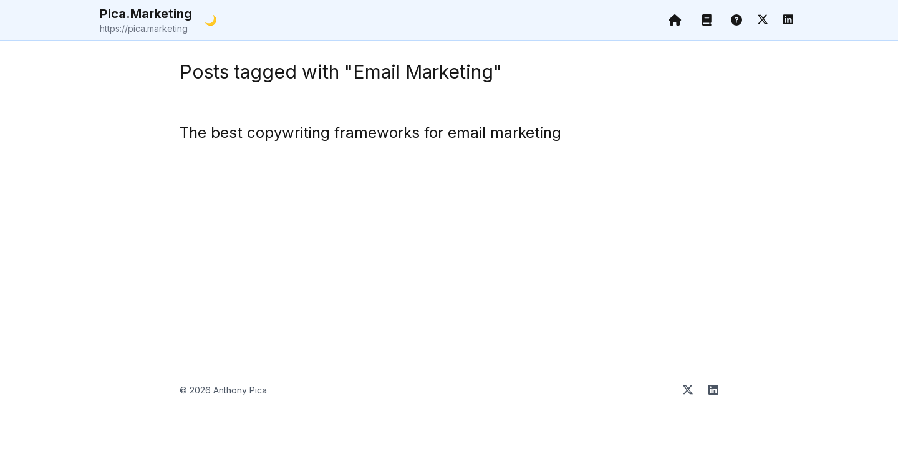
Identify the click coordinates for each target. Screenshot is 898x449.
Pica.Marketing (146, 20)
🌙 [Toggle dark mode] (211, 20)
